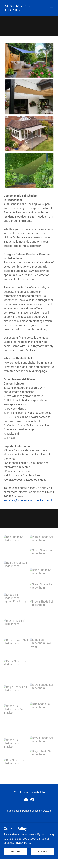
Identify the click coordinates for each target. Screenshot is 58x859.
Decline (15, 851)
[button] (51, 8)
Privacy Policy (23, 842)
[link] (21, 10)
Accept (42, 851)
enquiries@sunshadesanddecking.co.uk (28, 500)
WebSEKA (39, 792)
